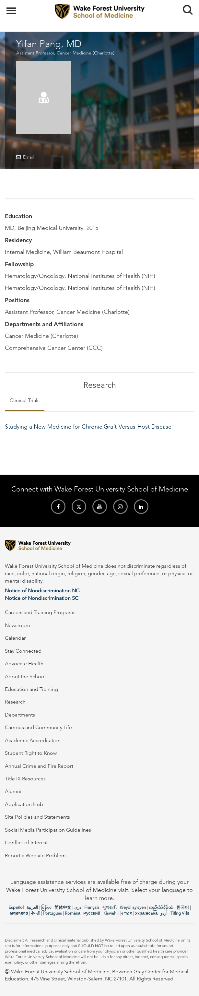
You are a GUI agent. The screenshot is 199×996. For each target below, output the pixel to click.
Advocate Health (24, 663)
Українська (146, 913)
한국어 (182, 907)
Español (16, 907)
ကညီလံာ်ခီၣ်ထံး (161, 907)
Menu (12, 7)
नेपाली (35, 913)
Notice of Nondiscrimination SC (41, 598)
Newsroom (17, 625)
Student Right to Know (31, 753)
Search (185, 7)
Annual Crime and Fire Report (39, 766)
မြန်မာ (46, 907)
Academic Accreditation (33, 740)
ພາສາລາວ (19, 913)
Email (28, 157)
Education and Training (31, 689)
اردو (164, 913)
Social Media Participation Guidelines (48, 830)
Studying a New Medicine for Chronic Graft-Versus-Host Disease (88, 426)
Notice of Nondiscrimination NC (42, 590)
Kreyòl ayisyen (133, 907)
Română (72, 913)
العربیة (32, 907)
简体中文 (62, 907)
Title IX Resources (25, 779)
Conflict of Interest (26, 842)
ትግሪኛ (126, 913)
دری (77, 907)
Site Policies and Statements (37, 817)
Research (15, 702)
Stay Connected (23, 651)
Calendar (15, 638)
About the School (25, 676)
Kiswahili (111, 913)
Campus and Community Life (38, 727)
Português (52, 913)
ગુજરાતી (109, 907)
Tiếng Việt (179, 913)
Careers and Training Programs (40, 612)
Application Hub (24, 804)
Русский (91, 913)
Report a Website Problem (35, 855)
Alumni (13, 791)
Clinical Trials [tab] (25, 400)
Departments (20, 715)
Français (92, 907)
